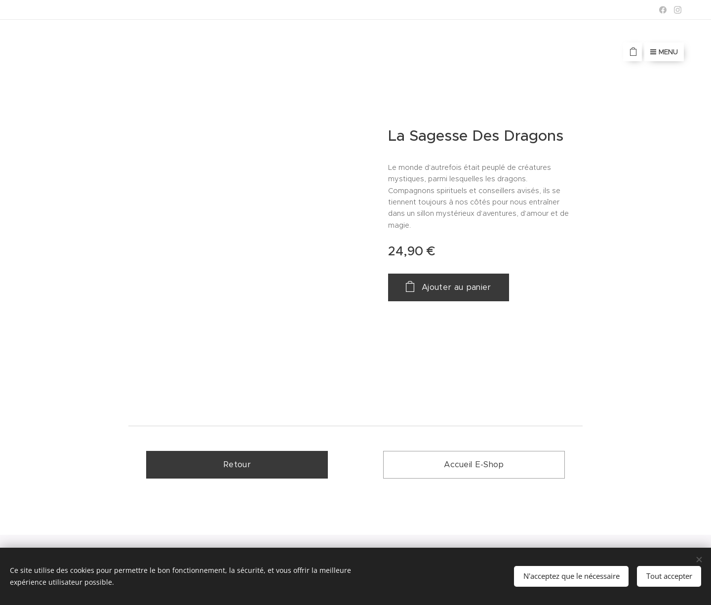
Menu (664, 51)
